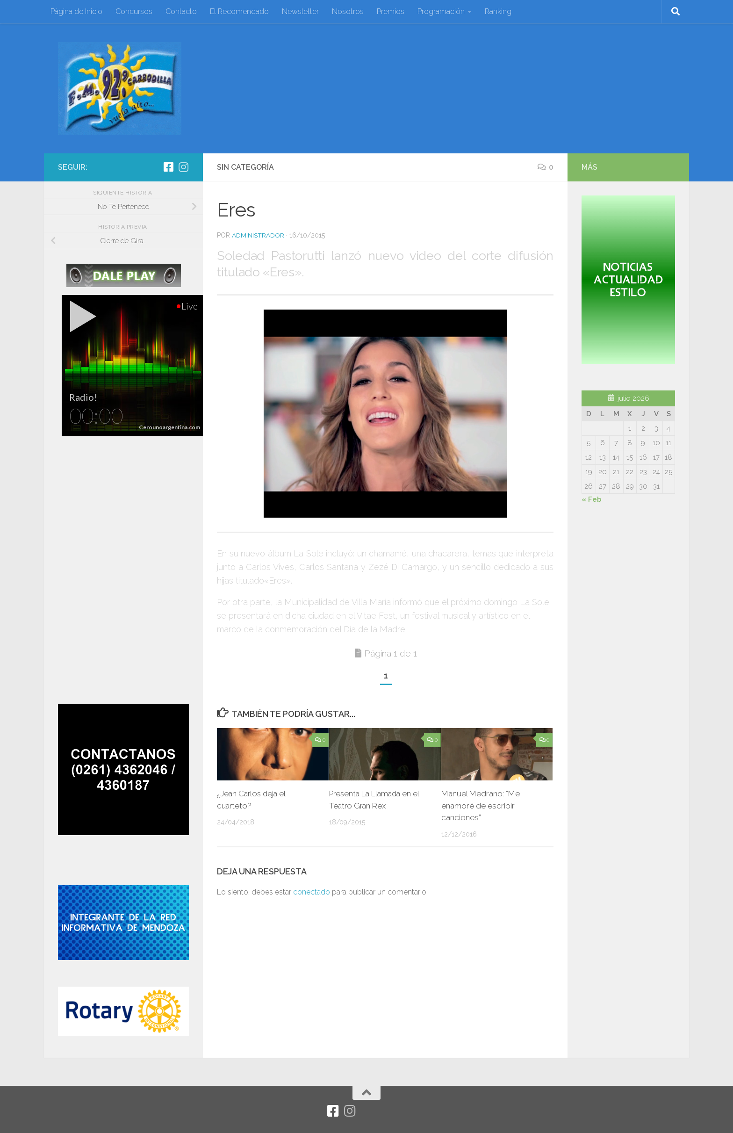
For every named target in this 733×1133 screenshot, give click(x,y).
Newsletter (300, 11)
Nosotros (348, 11)
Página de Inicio (76, 11)
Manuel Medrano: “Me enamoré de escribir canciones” (480, 805)
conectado (311, 892)
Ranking (498, 11)
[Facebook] (168, 167)
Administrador (258, 235)
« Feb (592, 499)
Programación (441, 11)
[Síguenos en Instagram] (183, 167)
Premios (390, 11)
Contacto (181, 11)
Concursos (133, 11)
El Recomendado (239, 11)
